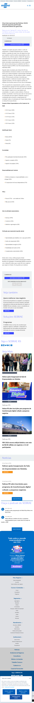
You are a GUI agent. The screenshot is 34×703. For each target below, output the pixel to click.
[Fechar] (30, 678)
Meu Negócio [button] (17, 577)
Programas (17, 594)
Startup (17, 604)
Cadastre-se (17, 665)
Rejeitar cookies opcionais (23, 691)
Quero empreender (17, 580)
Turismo (17, 616)
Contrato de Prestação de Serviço (17, 632)
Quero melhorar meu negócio (17, 584)
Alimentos (17, 602)
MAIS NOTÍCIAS (17, 499)
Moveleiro (17, 612)
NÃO (19, 284)
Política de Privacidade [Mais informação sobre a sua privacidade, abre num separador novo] (9, 687)
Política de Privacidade (17, 630)
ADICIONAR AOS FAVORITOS (17, 44)
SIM (14, 284)
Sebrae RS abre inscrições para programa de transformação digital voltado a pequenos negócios (16, 411)
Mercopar (17, 618)
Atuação (17, 643)
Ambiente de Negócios (17, 653)
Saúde (17, 614)
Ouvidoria (17, 627)
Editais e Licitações (17, 659)
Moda (17, 610)
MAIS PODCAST (17, 529)
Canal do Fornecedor (17, 668)
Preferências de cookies (16, 697)
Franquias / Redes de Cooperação (17, 608)
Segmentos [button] (17, 598)
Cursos (17, 590)
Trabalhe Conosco (17, 662)
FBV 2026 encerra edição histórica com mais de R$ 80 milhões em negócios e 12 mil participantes (17, 445)
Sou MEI (17, 582)
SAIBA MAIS (7, 310)
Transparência (17, 645)
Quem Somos (17, 639)
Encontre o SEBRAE (17, 625)
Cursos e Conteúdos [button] (17, 587)
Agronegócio (17, 601)
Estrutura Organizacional (17, 641)
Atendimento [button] (17, 622)
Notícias (17, 649)
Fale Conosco (17, 628)
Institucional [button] (17, 637)
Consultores (17, 656)
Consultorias (17, 592)
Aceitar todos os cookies (9, 691)
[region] (16, 689)
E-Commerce (17, 606)
